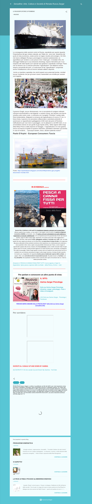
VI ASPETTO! (17, 462)
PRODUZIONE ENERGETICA (23, 443)
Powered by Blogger (46, 499)
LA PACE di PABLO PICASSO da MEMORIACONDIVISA (32, 479)
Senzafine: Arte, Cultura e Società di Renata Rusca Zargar (39, 4)
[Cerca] (81, 4)
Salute (22, 382)
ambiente (16, 382)
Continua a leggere (60, 457)
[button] (66, 12)
